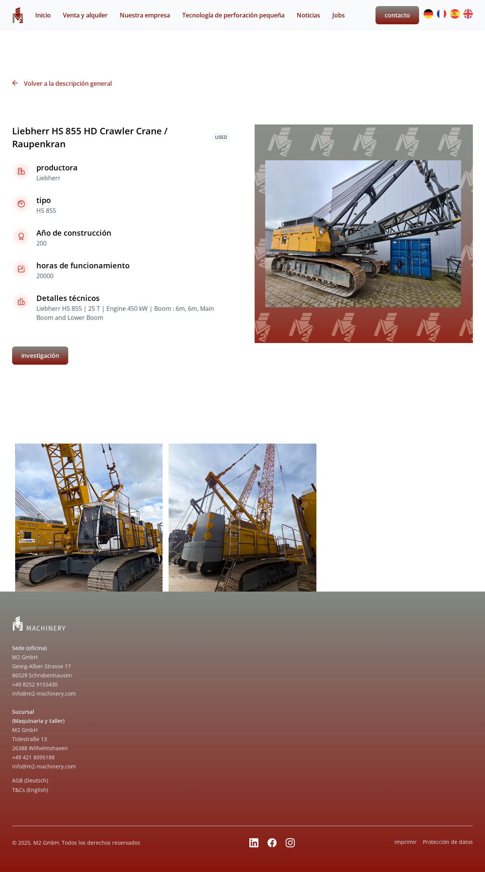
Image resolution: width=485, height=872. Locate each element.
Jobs (338, 15)
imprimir (405, 841)
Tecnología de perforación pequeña (233, 15)
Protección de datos (448, 841)
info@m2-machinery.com (44, 693)
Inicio (43, 15)
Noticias (308, 15)
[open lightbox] (89, 517)
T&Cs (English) (30, 789)
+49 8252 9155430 (35, 684)
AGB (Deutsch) (30, 780)
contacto (397, 15)
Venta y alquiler (85, 15)
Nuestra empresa (145, 15)
